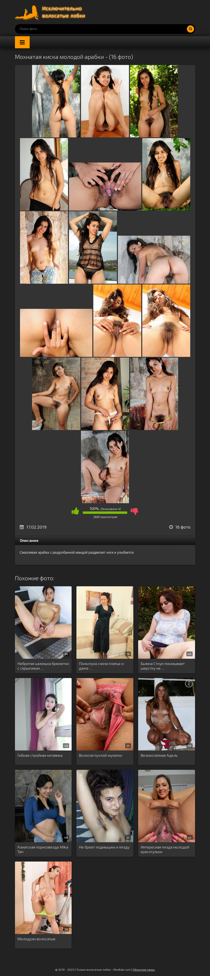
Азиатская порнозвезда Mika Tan (42, 849)
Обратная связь (144, 969)
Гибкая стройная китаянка (39, 755)
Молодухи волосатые (36, 938)
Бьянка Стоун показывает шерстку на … (163, 665)
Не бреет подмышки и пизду (104, 847)
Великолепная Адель (159, 755)
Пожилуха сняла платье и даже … (101, 665)
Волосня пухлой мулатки (100, 755)
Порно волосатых (51, 12)
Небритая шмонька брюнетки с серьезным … (43, 665)
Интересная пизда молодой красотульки (165, 849)
